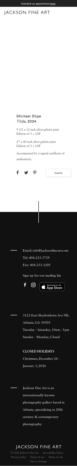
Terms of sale (55, 457)
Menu (69, 12)
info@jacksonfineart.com (50, 250)
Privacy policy (18, 457)
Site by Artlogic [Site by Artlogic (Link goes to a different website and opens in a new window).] (38, 461)
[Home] (27, 13)
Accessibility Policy (53, 453)
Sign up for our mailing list (42, 275)
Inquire (58, 173)
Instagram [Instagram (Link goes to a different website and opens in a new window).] (33, 285)
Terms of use (37, 457)
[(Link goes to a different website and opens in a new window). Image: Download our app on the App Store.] (52, 287)
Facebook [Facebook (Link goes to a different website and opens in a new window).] (25, 285)
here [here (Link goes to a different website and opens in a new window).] (52, 3)
